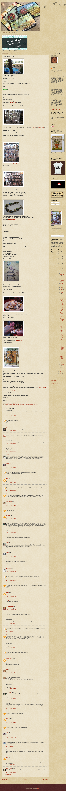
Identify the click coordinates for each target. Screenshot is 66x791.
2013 (61, 263)
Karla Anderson (9, 454)
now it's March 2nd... (61, 357)
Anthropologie (11, 219)
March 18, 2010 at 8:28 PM (11, 772)
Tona (7, 493)
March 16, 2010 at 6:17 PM (11, 497)
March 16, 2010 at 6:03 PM (11, 490)
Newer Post (5, 779)
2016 (61, 258)
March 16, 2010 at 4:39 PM (11, 437)
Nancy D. (8, 718)
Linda (7, 732)
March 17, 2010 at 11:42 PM (11, 737)
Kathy (7, 478)
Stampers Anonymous (21, 404)
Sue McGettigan (9, 768)
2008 (61, 371)
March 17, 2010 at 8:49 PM (11, 728)
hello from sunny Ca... (62, 327)
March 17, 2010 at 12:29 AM (11, 603)
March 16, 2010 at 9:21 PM (11, 556)
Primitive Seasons (9, 658)
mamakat (8, 627)
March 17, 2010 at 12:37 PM (11, 698)
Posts (53, 202)
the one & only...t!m (54, 383)
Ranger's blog (53, 380)
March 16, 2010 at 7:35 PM (11, 532)
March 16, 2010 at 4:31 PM (11, 424)
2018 (61, 255)
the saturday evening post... (62, 314)
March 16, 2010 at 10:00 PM (11, 571)
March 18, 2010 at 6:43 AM (11, 746)
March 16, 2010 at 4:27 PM (11, 415)
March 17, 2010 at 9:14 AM (11, 672)
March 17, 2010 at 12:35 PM (11, 688)
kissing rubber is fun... (62, 342)
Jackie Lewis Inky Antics (55, 378)
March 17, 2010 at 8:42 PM (11, 722)
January (61, 366)
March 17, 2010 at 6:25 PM (11, 714)
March (61, 292)
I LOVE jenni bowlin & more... (62, 353)
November (62, 274)
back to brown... (62, 324)
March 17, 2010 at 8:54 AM (11, 647)
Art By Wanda (8, 692)
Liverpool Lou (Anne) (10, 741)
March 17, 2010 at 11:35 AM (11, 681)
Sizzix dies (41, 127)
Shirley (7, 600)
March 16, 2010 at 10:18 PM (11, 580)
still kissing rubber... (62, 320)
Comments (54, 204)
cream (44, 387)
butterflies (13, 390)
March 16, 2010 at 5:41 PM (11, 482)
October (61, 277)
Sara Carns (8, 434)
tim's (34, 127)
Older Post (46, 779)
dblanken (8, 634)
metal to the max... (61, 331)
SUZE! (52, 381)
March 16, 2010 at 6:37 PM (11, 505)
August (61, 283)
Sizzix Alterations (14, 404)
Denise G (8, 575)
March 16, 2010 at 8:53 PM (11, 548)
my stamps (13, 102)
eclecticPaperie (22, 370)
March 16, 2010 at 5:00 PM (11, 451)
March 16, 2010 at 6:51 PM (11, 518)
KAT (7, 669)
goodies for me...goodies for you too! (62, 347)
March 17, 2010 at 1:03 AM (11, 623)
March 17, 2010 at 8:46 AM (11, 639)
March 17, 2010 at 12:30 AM (11, 609)
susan (7, 757)
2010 (61, 268)
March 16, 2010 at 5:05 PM (11, 459)
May (61, 289)
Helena (7, 447)
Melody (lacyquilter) (10, 606)
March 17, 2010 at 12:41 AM (11, 616)
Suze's (13, 246)
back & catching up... (62, 361)
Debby (7, 486)
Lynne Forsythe (9, 501)
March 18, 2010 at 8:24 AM (11, 753)
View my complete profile (55, 109)
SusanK (7, 552)
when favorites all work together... (62, 308)
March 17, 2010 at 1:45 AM (11, 631)
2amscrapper (8, 568)
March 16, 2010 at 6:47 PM (11, 511)
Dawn (7, 521)
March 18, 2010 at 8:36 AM (11, 764)
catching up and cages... (62, 296)
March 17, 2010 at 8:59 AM (11, 655)
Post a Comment (8, 774)
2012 (61, 265)
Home (25, 779)
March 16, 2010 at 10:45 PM (11, 596)
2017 (61, 256)
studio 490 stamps (29, 404)
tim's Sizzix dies (17, 163)
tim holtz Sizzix (35, 404)
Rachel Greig (8, 613)
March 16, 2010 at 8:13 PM (11, 539)
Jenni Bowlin (8, 404)
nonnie (7, 592)
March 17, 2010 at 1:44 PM (11, 708)
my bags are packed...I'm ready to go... (62, 302)
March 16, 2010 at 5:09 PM (11, 467)
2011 (61, 266)
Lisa (7, 725)
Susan (7, 542)
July (61, 285)
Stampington (19, 340)
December (62, 270)
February (62, 364)
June (61, 287)
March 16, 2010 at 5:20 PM (11, 475)
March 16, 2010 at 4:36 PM (11, 430)
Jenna (7, 702)
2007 (61, 373)
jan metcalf (8, 515)
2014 (61, 261)
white (40, 387)
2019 (61, 253)
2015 (61, 260)
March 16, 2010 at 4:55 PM (11, 443)
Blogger (38, 788)
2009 (61, 369)
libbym (7, 427)
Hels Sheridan (8, 463)
